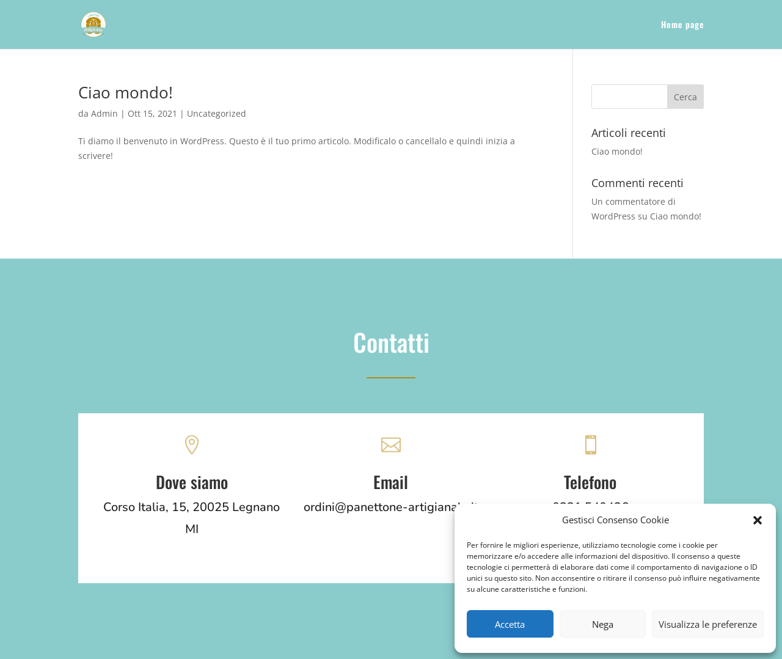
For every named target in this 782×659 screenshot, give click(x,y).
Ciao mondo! (125, 92)
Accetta (510, 624)
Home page (682, 25)
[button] (757, 520)
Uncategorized (216, 113)
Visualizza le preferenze (708, 624)
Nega (602, 624)
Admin (104, 113)
